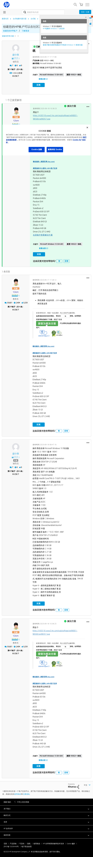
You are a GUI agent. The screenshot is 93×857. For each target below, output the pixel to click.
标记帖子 (15, 76)
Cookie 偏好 (71, 843)
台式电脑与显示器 (19, 19)
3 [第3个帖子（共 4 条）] (9, 470)
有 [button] (59, 260)
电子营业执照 (26, 846)
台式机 (33, 19)
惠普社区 (5, 19)
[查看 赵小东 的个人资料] (15, 55)
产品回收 (13, 843)
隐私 (29, 843)
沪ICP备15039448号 (11, 846)
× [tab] (86, 17)
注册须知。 (27, 793)
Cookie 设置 (36, 149)
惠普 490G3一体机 (74, 75)
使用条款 (17, 793)
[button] (88, 106)
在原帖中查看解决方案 (43, 234)
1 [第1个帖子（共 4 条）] (9, 69)
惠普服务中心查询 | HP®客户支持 (45, 168)
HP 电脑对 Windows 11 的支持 (54, 28)
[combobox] (43, 12)
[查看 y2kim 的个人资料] (16, 120)
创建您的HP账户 (10, 31)
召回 (5, 843)
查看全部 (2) (43, 79)
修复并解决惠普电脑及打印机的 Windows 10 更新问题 (63, 45)
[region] (46, 140)
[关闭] (87, 127)
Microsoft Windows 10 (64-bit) (51, 75)
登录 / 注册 (85, 12)
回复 (39, 85)
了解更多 (25, 31)
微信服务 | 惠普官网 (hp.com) (44, 161)
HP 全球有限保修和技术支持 (53, 843)
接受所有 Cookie (55, 149)
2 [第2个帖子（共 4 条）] (9, 306)
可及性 (21, 843)
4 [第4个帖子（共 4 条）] (9, 650)
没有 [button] (66, 260)
